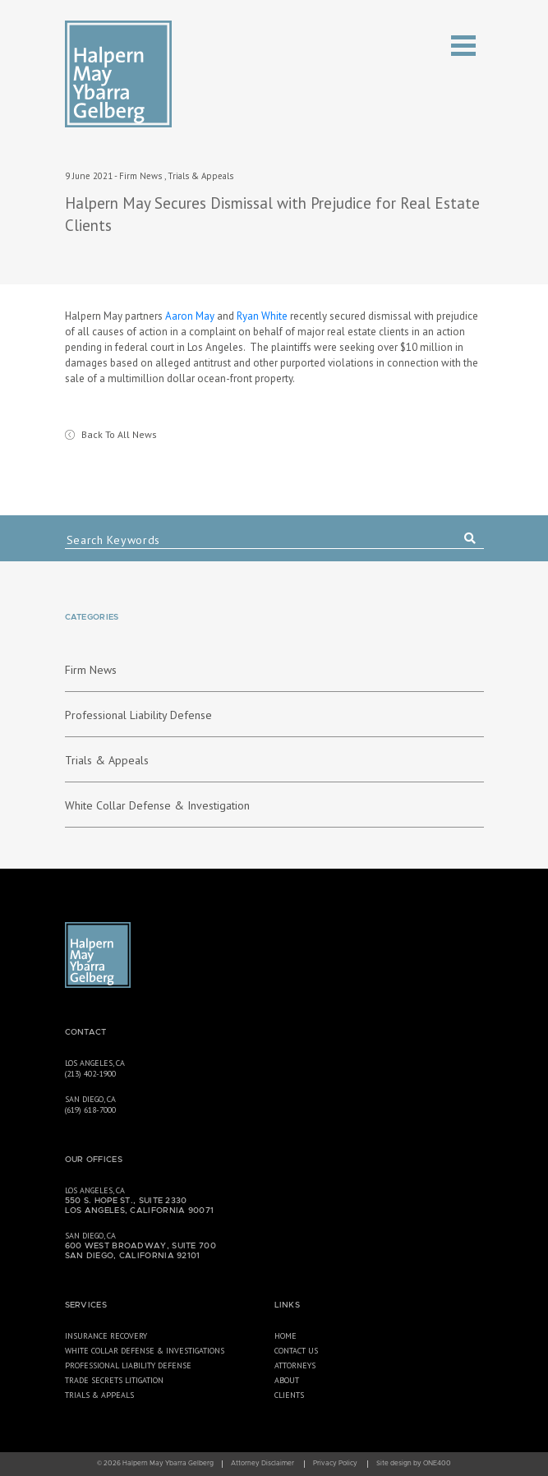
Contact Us (296, 1350)
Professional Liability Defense (138, 715)
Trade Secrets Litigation (114, 1380)
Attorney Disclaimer (262, 1463)
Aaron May (189, 316)
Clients (289, 1395)
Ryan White (262, 316)
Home (285, 1336)
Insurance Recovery (106, 1336)
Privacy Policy (335, 1463)
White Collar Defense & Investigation (157, 805)
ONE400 (437, 1463)
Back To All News (119, 434)
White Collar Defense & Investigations (144, 1350)
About (286, 1380)
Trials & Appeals (200, 176)
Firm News (140, 176)
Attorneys (294, 1365)
